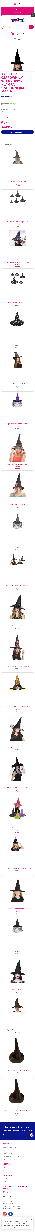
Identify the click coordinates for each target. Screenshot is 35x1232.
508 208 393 (9, 1201)
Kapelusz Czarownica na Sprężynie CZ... (17, 706)
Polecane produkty (8, 144)
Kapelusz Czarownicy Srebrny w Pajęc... (17, 222)
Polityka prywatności (9, 1159)
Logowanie (17, 9)
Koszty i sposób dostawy (10, 1147)
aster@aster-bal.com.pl (13, 1206)
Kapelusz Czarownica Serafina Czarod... (17, 666)
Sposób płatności (8, 1153)
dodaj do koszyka (19, 132)
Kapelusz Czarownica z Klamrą (17, 504)
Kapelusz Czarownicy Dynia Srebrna (17, 343)
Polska (3, 15)
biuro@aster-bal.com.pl (13, 1208)
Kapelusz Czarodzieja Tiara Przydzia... (17, 1030)
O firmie (5, 1170)
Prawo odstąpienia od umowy (12, 1156)
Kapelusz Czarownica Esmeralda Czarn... (17, 787)
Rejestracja (17, 12)
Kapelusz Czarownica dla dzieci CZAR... (17, 908)
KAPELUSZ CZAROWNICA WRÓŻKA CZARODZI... (17, 545)
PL (18, 4)
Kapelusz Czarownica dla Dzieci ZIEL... (17, 828)
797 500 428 (9, 1203)
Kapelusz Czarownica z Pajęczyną (17, 464)
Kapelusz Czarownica (18, 989)
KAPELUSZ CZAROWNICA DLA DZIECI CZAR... (17, 868)
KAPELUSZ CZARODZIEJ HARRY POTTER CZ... (17, 1070)
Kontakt (5, 1167)
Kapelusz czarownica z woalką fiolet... (17, 424)
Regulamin (6, 1150)
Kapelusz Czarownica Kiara (17, 747)
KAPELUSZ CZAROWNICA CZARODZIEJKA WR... (17, 949)
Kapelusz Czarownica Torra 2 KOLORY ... (17, 585)
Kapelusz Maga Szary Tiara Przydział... (17, 181)
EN (20, 4)
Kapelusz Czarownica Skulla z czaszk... (17, 626)
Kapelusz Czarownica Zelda (17, 383)
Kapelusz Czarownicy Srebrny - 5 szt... (17, 302)
